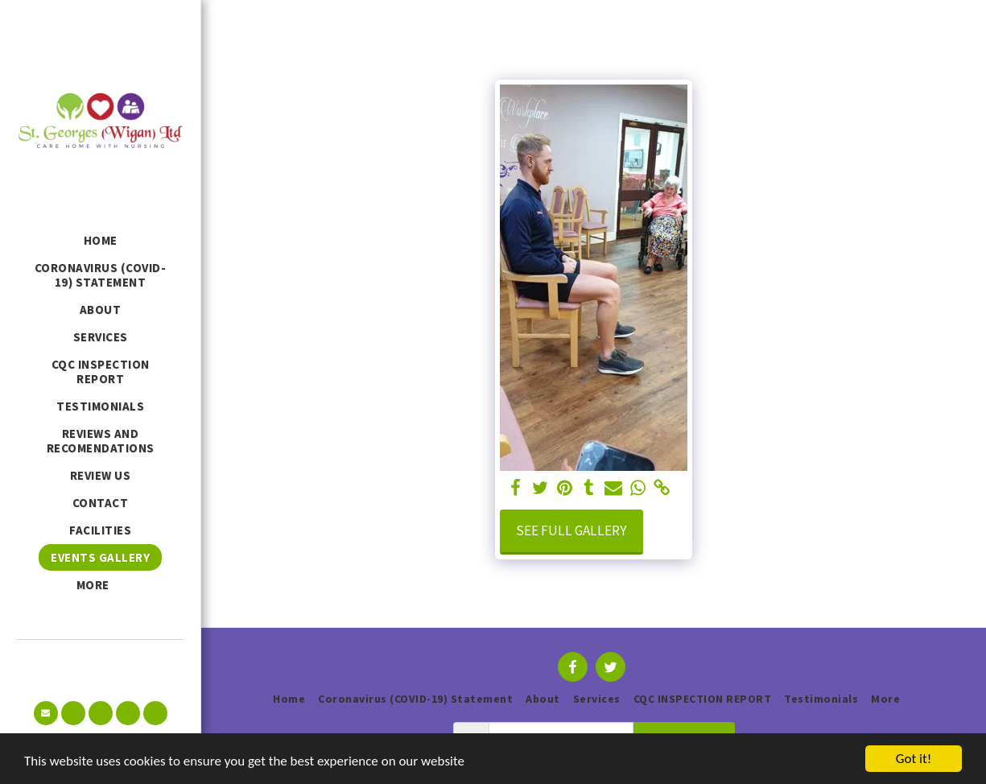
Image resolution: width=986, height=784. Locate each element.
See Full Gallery (571, 530)
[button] (46, 713)
